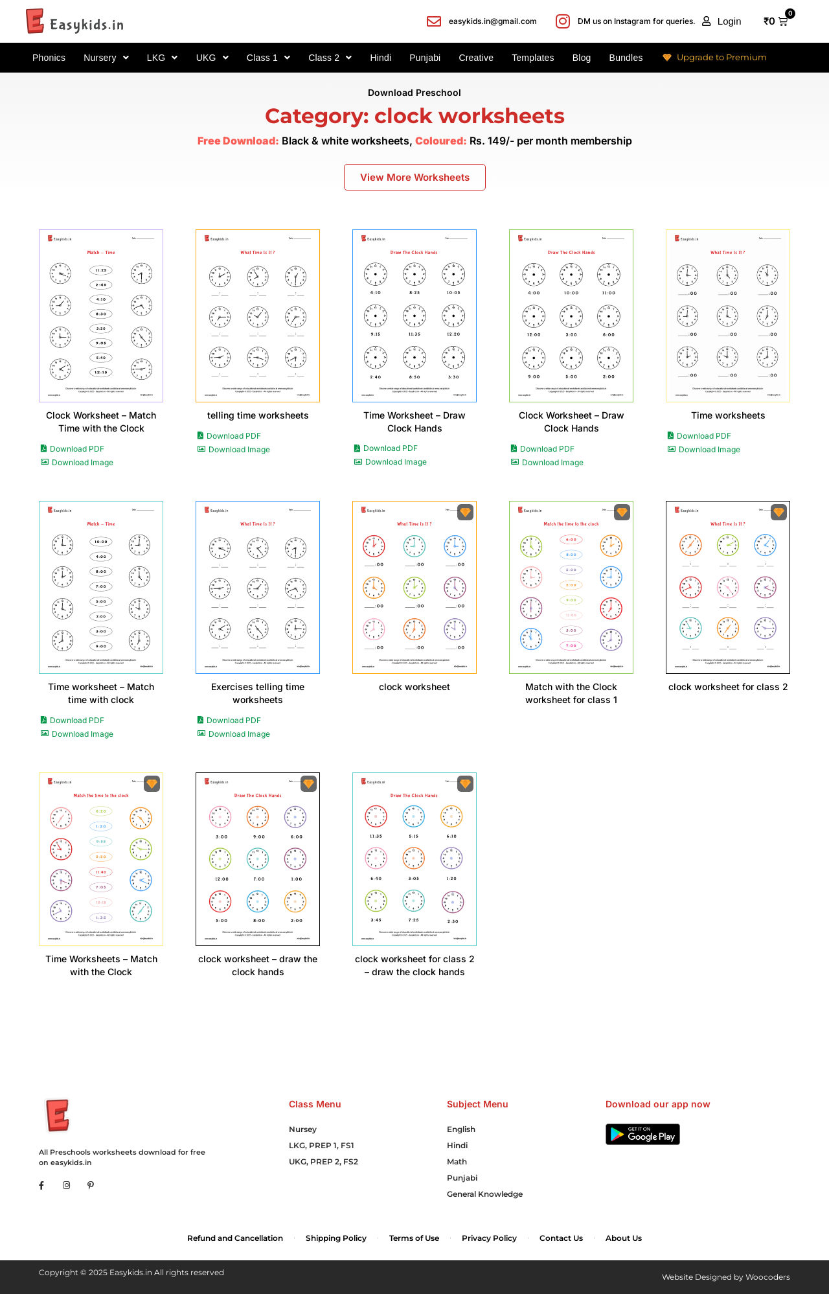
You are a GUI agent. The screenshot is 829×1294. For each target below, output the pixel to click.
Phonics (48, 57)
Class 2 (330, 58)
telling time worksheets (258, 415)
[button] (722, 21)
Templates (533, 57)
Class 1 (268, 58)
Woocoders (767, 1277)
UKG (212, 58)
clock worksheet (414, 686)
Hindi (380, 57)
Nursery (106, 58)
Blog (582, 57)
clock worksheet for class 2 (728, 686)
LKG (162, 58)
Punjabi (424, 57)
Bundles (626, 57)
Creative (476, 57)
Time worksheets (728, 415)
